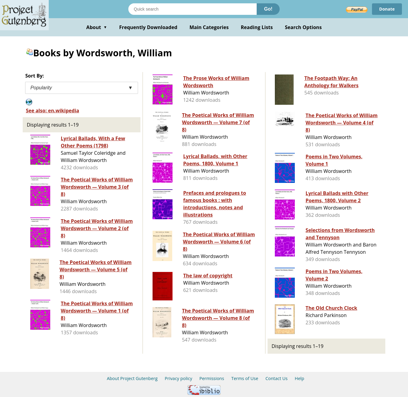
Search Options (303, 27)
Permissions (211, 378)
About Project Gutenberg (132, 378)
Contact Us (276, 378)
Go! (268, 9)
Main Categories (209, 27)
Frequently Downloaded (148, 27)
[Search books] (192, 9)
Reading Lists (257, 27)
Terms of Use (244, 378)
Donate (387, 9)
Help (299, 378)
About (96, 27)
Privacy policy (178, 378)
